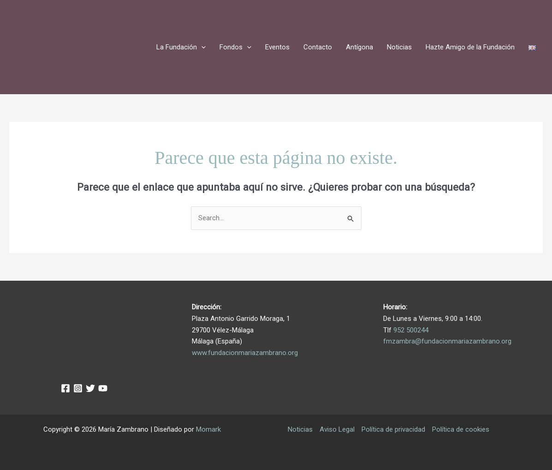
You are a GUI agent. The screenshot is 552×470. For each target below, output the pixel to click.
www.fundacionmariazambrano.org (245, 353)
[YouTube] (102, 388)
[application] (201, 47)
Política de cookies (460, 429)
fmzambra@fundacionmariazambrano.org (447, 341)
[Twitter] (90, 388)
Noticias (300, 429)
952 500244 (410, 330)
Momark (208, 429)
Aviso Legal (337, 429)
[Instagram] (78, 388)
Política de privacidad (393, 429)
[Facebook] (65, 388)
